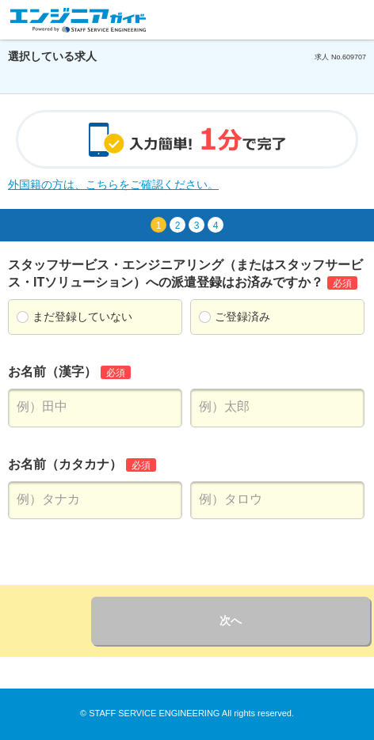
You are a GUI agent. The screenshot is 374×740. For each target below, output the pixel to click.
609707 (354, 57)
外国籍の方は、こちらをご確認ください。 (113, 184)
